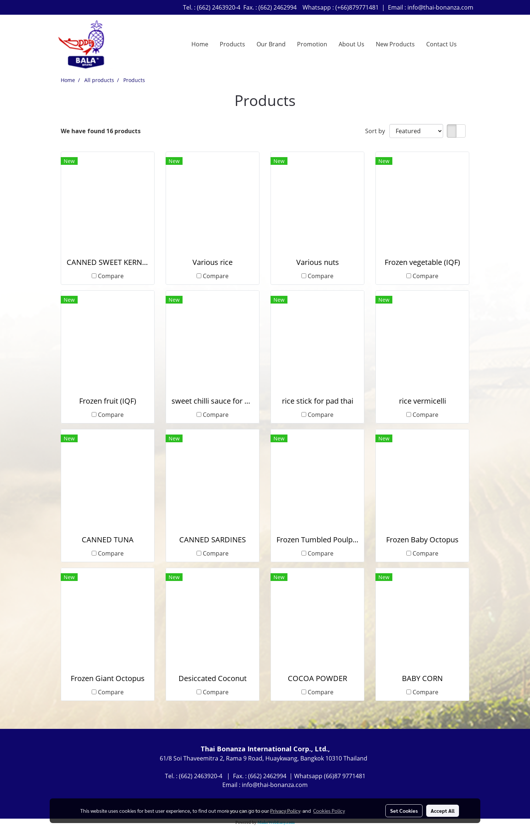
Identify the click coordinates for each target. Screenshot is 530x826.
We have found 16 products (101, 131)
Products (232, 44)
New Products (395, 44)
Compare (111, 276)
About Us (351, 44)
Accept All (443, 810)
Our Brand (271, 44)
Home (199, 44)
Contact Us (441, 44)
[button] (469, 44)
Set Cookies (404, 810)
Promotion (312, 44)
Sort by (377, 131)
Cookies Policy (329, 810)
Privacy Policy (285, 810)
